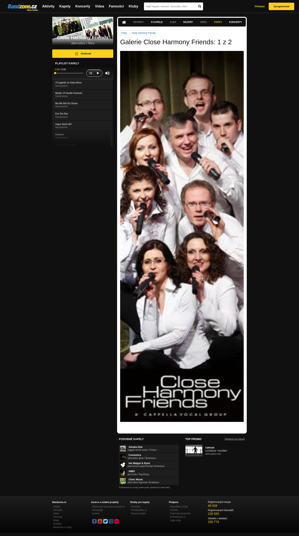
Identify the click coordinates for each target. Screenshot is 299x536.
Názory (188, 22)
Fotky (218, 22)
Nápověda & (179, 506)
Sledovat (83, 54)
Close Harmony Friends (144, 33)
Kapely (65, 6)
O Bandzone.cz (178, 517)
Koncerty (82, 6)
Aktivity (48, 6)
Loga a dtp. (175, 520)
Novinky (138, 22)
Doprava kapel (138, 513)
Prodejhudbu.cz (139, 510)
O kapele (156, 22)
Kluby (133, 6)
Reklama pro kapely (235, 439)
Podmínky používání (180, 513)
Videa (99, 6)
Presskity (135, 506)
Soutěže (57, 523)
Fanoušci (116, 6)
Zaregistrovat (281, 6)
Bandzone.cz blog (62, 527)
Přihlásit (259, 6)
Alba (173, 22)
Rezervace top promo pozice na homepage (108, 508)
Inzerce (96, 513)
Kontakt (174, 510)
